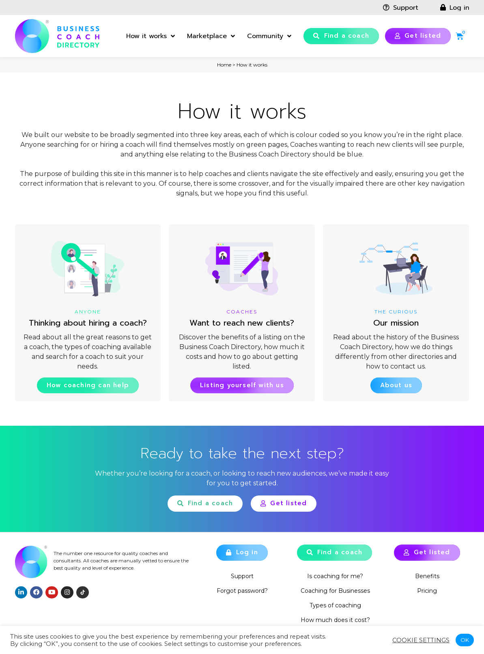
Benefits (427, 576)
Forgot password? (242, 590)
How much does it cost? (335, 620)
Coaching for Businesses (335, 590)
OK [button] (464, 640)
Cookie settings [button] (421, 640)
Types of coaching (335, 605)
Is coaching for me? (335, 576)
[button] (341, 36)
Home (224, 65)
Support (242, 576)
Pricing (427, 590)
